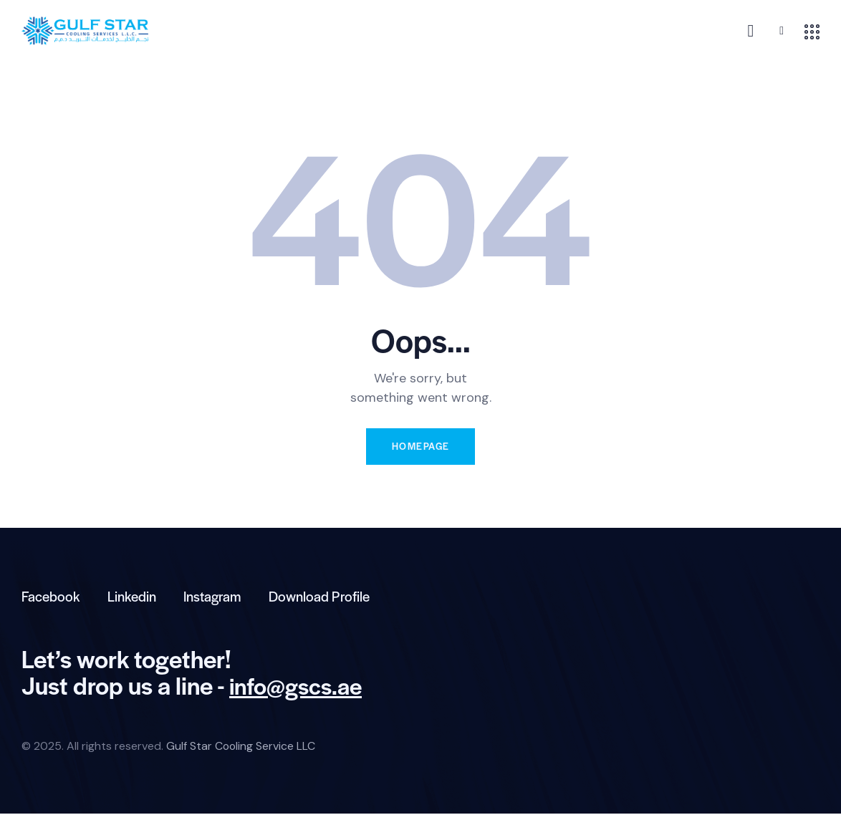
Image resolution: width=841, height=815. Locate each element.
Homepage (420, 446)
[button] (781, 30)
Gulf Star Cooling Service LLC (241, 747)
